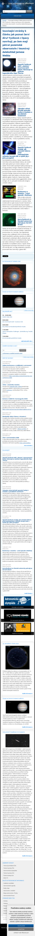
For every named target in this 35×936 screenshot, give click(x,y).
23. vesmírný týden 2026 (11, 644)
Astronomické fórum (8, 895)
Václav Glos (20, 188)
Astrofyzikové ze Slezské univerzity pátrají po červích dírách (25, 222)
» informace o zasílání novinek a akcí (12, 353)
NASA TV (5, 878)
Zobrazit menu (17, 16)
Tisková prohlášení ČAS (9, 865)
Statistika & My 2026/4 (16, 386)
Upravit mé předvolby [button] (21, 933)
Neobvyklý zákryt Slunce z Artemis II (14, 416)
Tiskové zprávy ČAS (8, 868)
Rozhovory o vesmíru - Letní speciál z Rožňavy (25, 193)
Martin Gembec (6, 397)
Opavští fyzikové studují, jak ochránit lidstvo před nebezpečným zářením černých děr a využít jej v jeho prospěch (16, 521)
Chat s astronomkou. (25, 443)
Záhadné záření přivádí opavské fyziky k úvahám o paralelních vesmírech (25, 112)
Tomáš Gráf (21, 143)
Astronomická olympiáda (10, 870)
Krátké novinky (7, 358)
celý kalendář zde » (26, 341)
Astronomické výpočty (9, 885)
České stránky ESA (8, 875)
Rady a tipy (6, 888)
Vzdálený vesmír (22, 62)
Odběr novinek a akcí (9, 346)
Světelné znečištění (8, 883)
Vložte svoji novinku (28, 357)
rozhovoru (9, 390)
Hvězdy (5, 901)
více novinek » (28, 445)
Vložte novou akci (29, 310)
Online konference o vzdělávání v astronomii (16, 365)
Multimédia (20, 189)
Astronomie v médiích (9, 890)
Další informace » (27, 693)
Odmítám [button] (21, 929)
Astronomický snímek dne (11, 261)
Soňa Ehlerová (6, 363)
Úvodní (4, 20)
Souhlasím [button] (21, 926)
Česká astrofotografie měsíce (12, 292)
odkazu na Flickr (21, 429)
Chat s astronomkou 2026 (10, 437)
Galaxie (5, 903)
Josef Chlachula (6, 383)
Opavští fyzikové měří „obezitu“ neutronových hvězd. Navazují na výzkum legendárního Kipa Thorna (17, 459)
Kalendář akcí (7, 311)
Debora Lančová (22, 60)
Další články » (28, 593)
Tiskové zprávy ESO (8, 873)
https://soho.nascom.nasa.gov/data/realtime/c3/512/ (16, 409)
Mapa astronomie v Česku (10, 893)
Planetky (5, 906)
